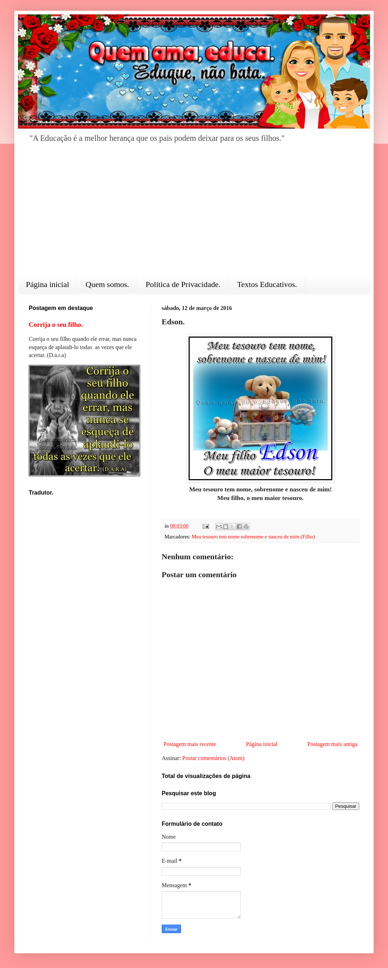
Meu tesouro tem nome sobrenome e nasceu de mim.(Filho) (253, 536)
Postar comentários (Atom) (213, 758)
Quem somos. (107, 284)
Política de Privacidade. (183, 284)
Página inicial (47, 284)
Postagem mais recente (189, 744)
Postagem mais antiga (332, 744)
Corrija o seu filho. (56, 324)
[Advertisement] (194, 214)
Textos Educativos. (267, 284)
